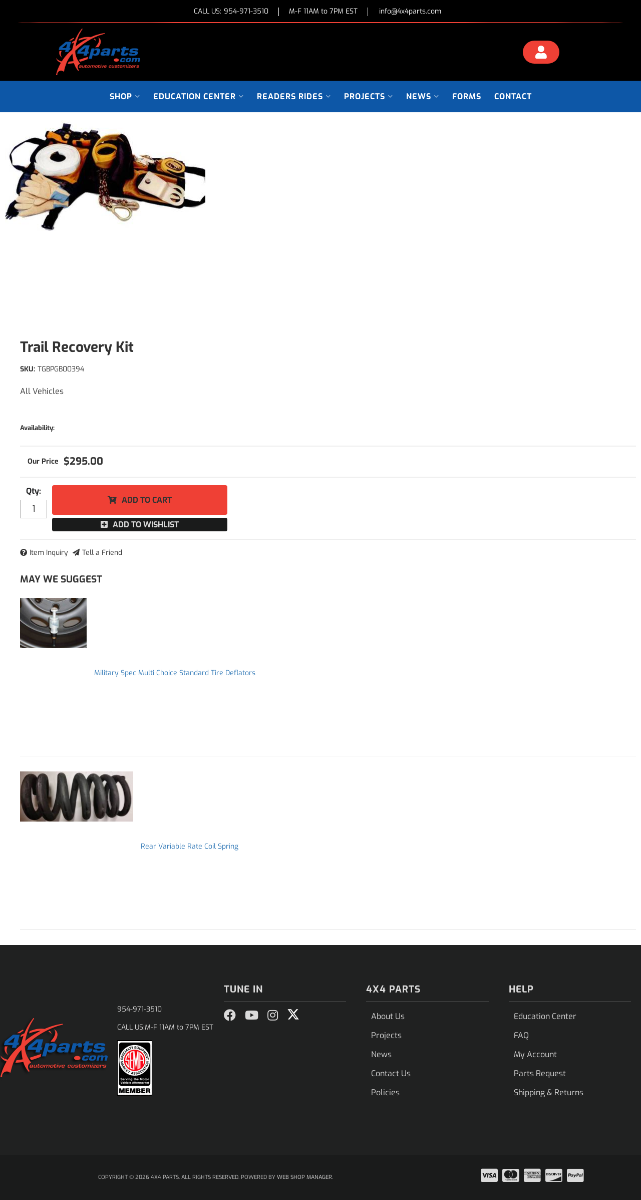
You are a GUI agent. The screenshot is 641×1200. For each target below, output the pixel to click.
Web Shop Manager (304, 1177)
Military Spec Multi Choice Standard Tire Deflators (174, 673)
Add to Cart (147, 500)
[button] (125, 96)
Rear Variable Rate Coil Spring (189, 846)
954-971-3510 (139, 1009)
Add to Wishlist (146, 524)
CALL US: (231, 12)
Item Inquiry (49, 552)
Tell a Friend (102, 552)
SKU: (27, 369)
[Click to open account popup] (541, 54)
